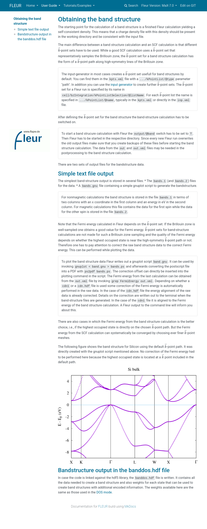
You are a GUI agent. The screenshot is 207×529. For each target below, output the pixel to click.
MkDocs (130, 506)
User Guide (49, 5)
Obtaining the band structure (27, 21)
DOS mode (104, 492)
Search (131, 5)
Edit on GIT (188, 5)
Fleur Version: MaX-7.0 (157, 5)
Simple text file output (33, 29)
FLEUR (15, 5)
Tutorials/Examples (77, 5)
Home (31, 5)
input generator (121, 85)
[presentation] (59, 50)
